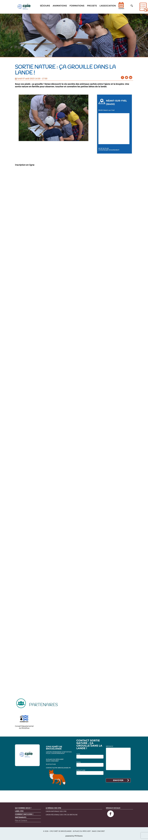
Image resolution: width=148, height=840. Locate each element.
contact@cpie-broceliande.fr (108, 150)
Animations (60, 6)
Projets (92, 6)
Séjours (45, 6)
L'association (108, 6)
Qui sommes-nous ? (23, 808)
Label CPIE (19, 811)
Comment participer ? (24, 814)
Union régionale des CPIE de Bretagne (62, 815)
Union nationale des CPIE (56, 811)
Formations (77, 6)
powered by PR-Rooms (73, 836)
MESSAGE (109, 746)
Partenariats (20, 817)
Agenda (121, 7)
